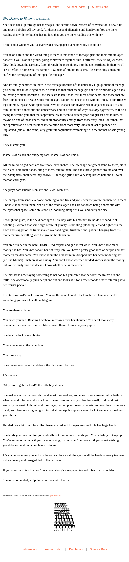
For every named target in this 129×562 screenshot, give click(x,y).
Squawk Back (29, 7)
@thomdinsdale (55, 496)
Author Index (53, 549)
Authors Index (76, 7)
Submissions (100, 7)
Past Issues (52, 7)
